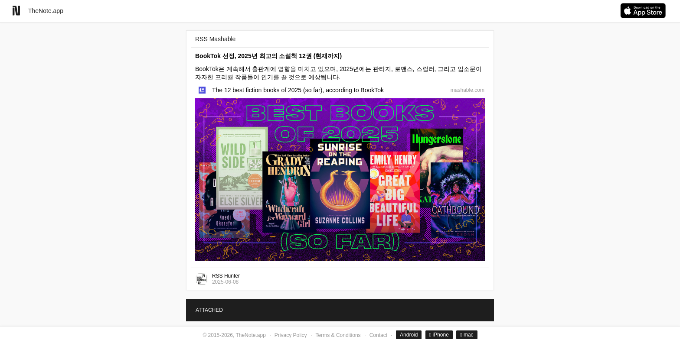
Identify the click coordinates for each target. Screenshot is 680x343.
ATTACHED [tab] (209, 310)
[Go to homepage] (16, 10)
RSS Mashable (215, 39)
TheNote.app (45, 10)
